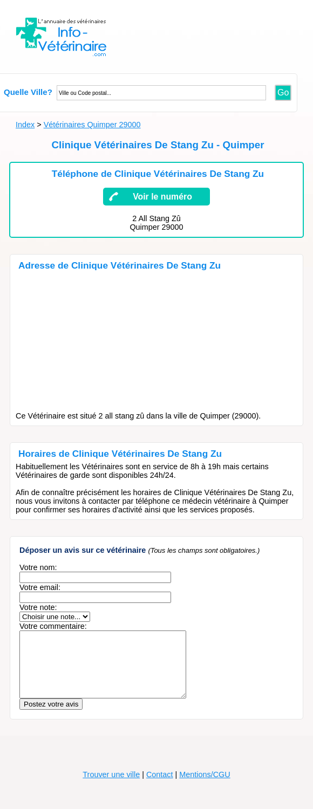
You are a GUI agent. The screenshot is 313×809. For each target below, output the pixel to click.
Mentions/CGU (204, 787)
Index (25, 124)
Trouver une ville (111, 787)
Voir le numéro (162, 196)
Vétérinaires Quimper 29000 (92, 124)
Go (283, 92)
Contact (159, 787)
